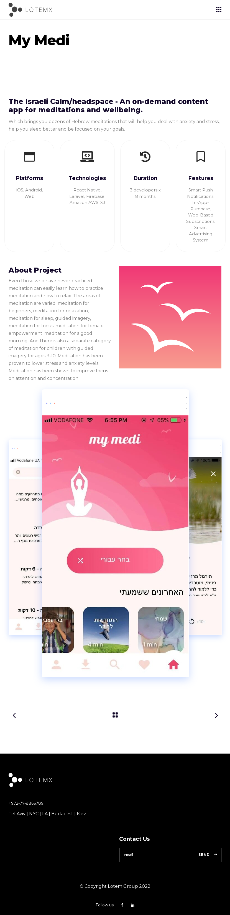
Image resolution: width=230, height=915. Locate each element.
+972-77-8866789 (26, 803)
